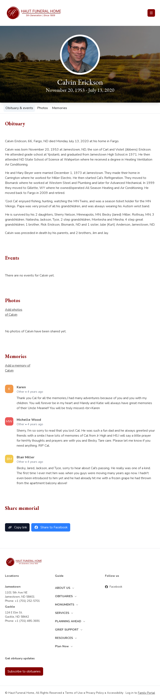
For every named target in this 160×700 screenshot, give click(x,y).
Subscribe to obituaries (24, 671)
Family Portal (146, 693)
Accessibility (115, 693)
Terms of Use (74, 693)
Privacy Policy (95, 693)
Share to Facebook (51, 527)
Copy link (17, 527)
